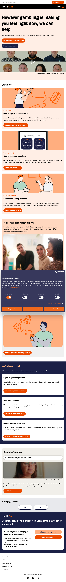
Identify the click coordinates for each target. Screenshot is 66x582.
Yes (25, 507)
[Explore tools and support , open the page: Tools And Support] (13, 40)
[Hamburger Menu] (60, 7)
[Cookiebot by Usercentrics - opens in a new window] (56, 272)
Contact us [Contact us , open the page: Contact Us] (5, 569)
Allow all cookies (54, 309)
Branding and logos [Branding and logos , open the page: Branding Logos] (7, 563)
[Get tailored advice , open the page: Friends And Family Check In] (12, 210)
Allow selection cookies (33, 309)
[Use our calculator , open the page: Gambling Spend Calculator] (12, 168)
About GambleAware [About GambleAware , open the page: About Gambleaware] (7, 566)
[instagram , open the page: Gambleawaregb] (38, 578)
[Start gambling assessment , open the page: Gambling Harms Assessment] (15, 125)
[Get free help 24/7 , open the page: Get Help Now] (48, 537)
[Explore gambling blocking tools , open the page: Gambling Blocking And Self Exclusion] (17, 353)
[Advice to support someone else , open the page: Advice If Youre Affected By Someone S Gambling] (16, 436)
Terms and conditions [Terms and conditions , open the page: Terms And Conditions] (7, 557)
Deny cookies (12, 309)
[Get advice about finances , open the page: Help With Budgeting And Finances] (14, 414)
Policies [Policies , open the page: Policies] (4, 560)
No (41, 507)
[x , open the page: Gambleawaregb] (28, 578)
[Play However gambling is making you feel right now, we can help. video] (33, 62)
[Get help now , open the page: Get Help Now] (58, 2)
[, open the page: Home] (7, 7)
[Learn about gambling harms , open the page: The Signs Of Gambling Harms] (15, 391)
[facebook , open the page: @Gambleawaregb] (33, 578)
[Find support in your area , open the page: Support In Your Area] (48, 532)
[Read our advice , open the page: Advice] (10, 46)
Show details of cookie (54, 303)
